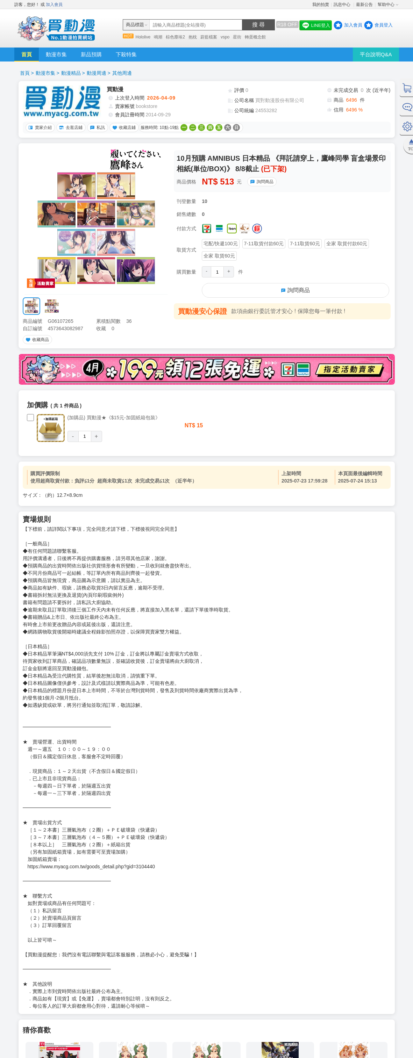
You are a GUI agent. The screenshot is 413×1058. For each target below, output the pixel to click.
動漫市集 (56, 54)
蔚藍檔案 (208, 37)
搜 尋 (258, 25)
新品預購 (91, 54)
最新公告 (364, 4)
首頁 (26, 54)
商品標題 (135, 24)
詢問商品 (260, 181)
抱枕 (192, 37)
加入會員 (54, 4)
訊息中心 (342, 4)
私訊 (96, 127)
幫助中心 (386, 4)
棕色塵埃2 (175, 37)
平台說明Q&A (376, 54)
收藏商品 (36, 339)
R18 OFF (287, 24)
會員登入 (384, 25)
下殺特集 (126, 54)
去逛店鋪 (70, 127)
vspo (225, 37)
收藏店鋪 (123, 127)
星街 (237, 37)
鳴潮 (158, 37)
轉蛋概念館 (255, 37)
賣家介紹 (39, 127)
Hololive (143, 37)
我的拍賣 (320, 4)
